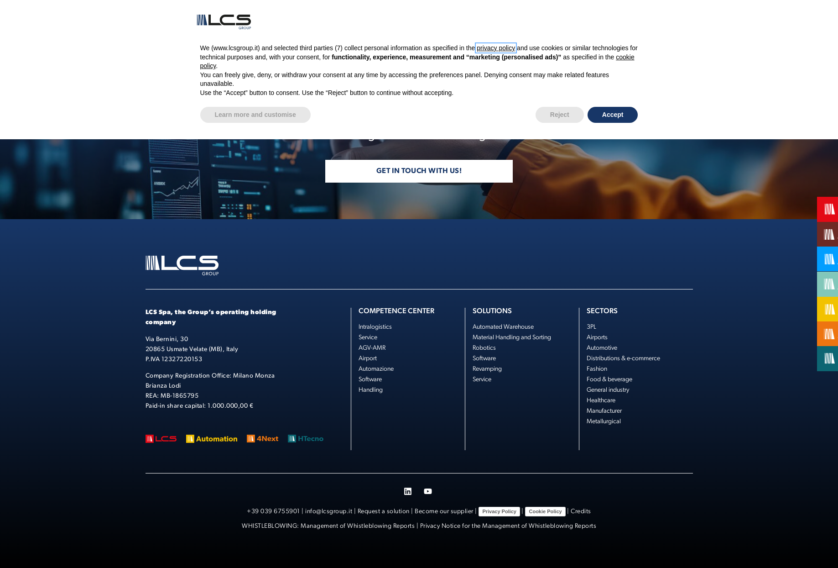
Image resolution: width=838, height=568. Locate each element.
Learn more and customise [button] (255, 114)
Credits (581, 511)
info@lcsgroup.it (328, 511)
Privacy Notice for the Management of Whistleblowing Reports (508, 526)
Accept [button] (613, 114)
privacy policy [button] (496, 48)
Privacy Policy (499, 511)
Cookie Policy (545, 511)
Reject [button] (559, 114)
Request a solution (384, 511)
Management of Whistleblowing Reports (358, 526)
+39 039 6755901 (273, 511)
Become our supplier (444, 511)
